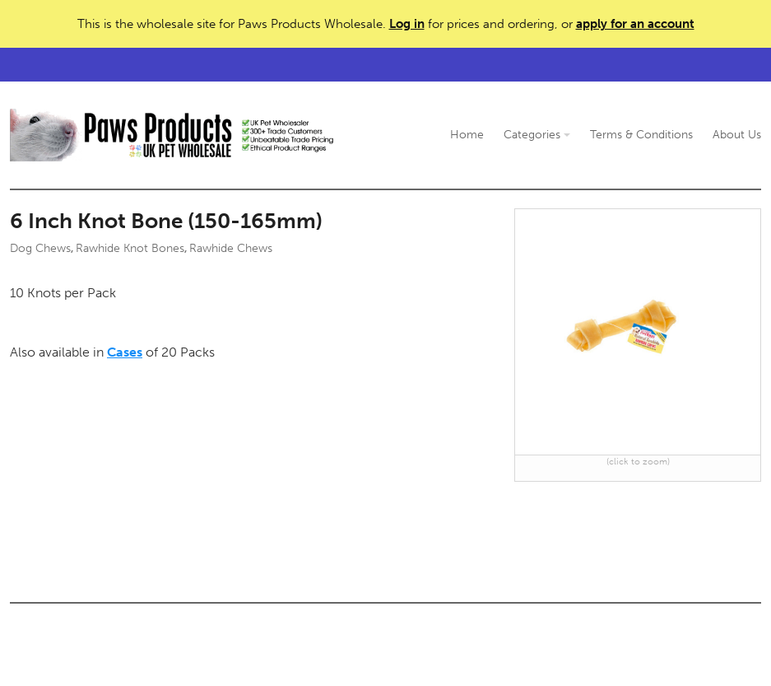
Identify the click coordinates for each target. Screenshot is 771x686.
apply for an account (635, 23)
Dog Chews (40, 248)
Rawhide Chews (230, 248)
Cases (124, 352)
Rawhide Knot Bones (130, 248)
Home (467, 135)
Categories (537, 135)
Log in (407, 23)
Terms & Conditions (641, 135)
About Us (737, 135)
